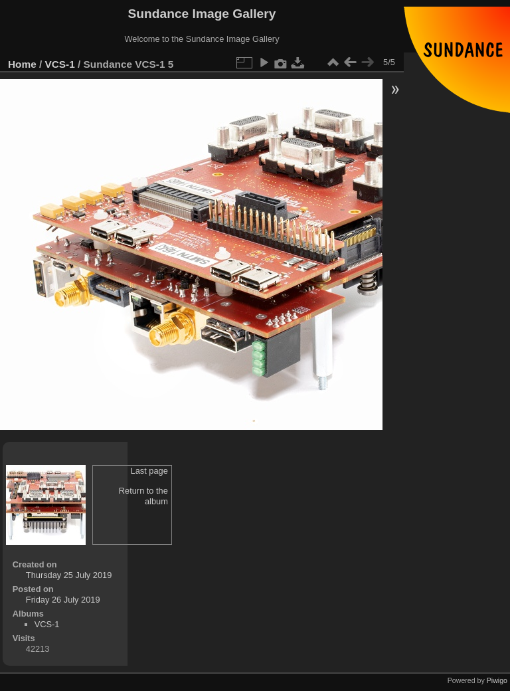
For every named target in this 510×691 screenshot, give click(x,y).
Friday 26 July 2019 (63, 600)
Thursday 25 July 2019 (69, 575)
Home (22, 64)
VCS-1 (60, 64)
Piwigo (497, 680)
